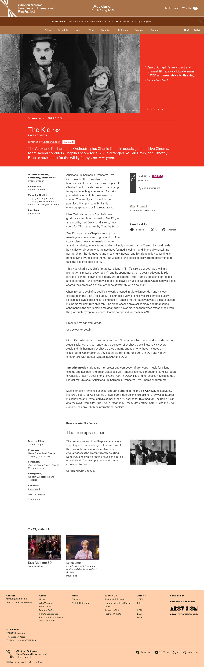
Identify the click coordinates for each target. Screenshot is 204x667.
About (42, 595)
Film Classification (48, 613)
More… (140, 617)
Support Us (111, 595)
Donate (108, 606)
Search (154, 30)
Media (75, 595)
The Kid (89, 470)
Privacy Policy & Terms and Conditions (51, 619)
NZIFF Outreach (80, 603)
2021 (139, 613)
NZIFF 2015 (55, 118)
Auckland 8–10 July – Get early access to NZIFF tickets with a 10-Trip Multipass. (102, 21)
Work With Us (46, 606)
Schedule (63, 30)
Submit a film (177, 595)
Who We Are (45, 603)
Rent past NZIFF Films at (183, 601)
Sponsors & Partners (115, 599)
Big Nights (69, 142)
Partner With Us (113, 613)
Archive (141, 595)
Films (48, 30)
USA (132, 206)
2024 (140, 603)
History (43, 599)
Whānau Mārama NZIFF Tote (21, 640)
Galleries (105, 30)
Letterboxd (34, 213)
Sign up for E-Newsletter (19, 602)
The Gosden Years (15, 636)
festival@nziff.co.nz (16, 598)
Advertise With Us (114, 610)
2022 (139, 610)
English (143, 206)
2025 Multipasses (15, 633)
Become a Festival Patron (118, 603)
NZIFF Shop (12, 629)
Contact (10, 595)
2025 (139, 599)
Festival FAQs (46, 610)
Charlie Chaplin (51, 141)
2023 (140, 606)
